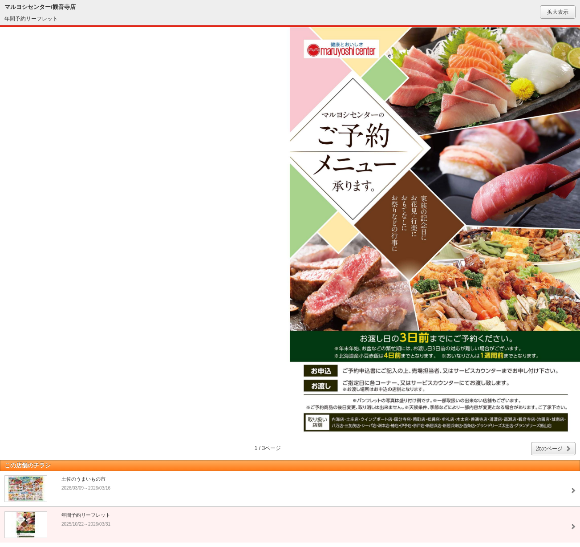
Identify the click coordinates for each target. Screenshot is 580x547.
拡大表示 (557, 12)
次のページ (549, 449)
